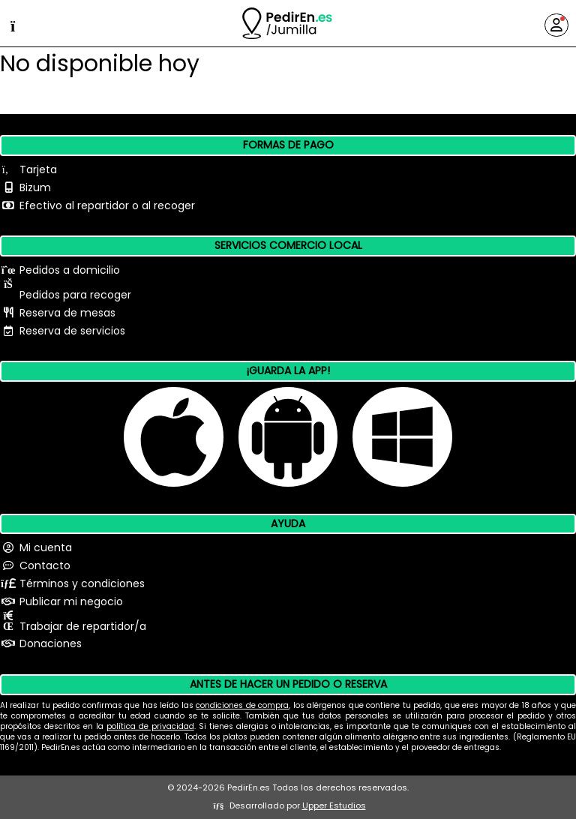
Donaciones (51, 643)
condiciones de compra (242, 705)
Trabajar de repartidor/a (83, 626)
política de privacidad (150, 726)
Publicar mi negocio (71, 601)
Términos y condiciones (82, 583)
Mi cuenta (46, 547)
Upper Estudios (334, 806)
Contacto (45, 565)
